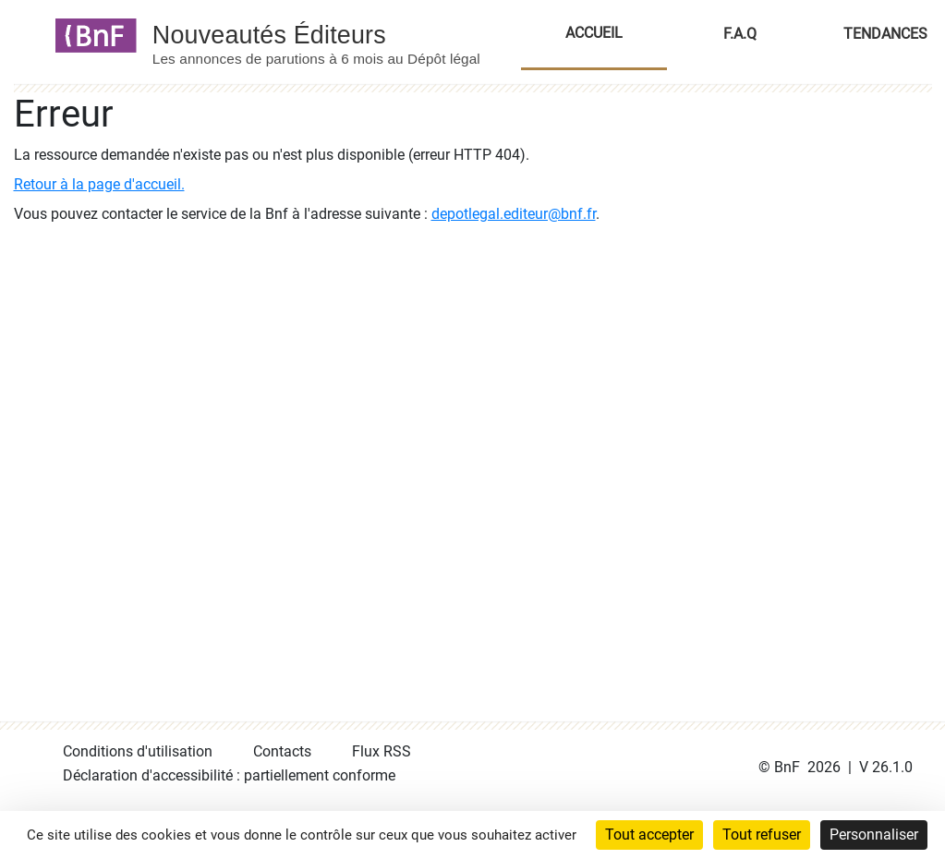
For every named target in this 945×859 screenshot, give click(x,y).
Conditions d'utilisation (137, 751)
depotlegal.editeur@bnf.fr (513, 214)
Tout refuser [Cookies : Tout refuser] (761, 834)
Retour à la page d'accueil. (99, 184)
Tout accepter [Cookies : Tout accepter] (649, 834)
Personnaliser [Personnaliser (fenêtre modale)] (874, 834)
